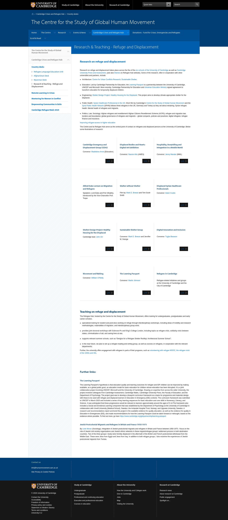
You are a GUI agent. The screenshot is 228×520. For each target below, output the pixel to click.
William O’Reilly (97, 278)
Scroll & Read (35, 38)
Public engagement (167, 497)
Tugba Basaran (171, 237)
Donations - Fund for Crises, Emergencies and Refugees (156, 32)
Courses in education (82, 504)
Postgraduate (79, 494)
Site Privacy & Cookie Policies (43, 472)
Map (118, 501)
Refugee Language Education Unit (48, 71)
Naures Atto (132, 154)
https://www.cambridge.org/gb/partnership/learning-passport (143, 416)
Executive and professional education (88, 501)
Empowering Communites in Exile (47, 104)
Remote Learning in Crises (43, 93)
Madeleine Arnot (97, 152)
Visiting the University (125, 504)
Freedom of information (40, 502)
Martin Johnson (134, 280)
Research (62, 32)
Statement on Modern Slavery (43, 508)
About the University (94, 5)
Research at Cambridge (119, 5)
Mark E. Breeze (132, 193)
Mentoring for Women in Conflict (46, 98)
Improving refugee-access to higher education (97, 123)
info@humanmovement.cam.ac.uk (44, 468)
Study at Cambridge (70, 5)
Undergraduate (80, 490)
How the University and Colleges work (131, 490)
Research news (166, 490)
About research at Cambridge (171, 494)
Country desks (72, 14)
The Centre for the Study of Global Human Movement (46, 52)
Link (108, 161)
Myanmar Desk (40, 79)
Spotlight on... (165, 501)
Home (32, 14)
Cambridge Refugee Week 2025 (45, 110)
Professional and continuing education (89, 497)
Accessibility (36, 500)
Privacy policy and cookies (41, 505)
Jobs (119, 497)
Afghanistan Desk (41, 75)
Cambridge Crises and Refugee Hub (50, 14)
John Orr (99, 237)
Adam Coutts (170, 193)
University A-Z (36, 513)
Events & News (79, 32)
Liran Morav (87, 429)
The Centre (46, 32)
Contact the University (39, 497)
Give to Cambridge (124, 494)
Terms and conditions (39, 510)
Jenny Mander (171, 154)
